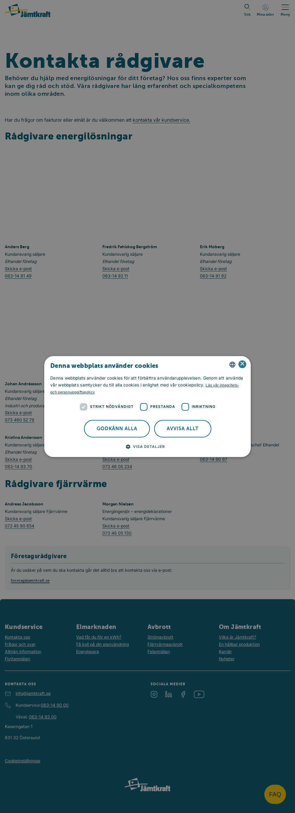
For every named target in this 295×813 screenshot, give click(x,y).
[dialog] (147, 406)
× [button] (242, 364)
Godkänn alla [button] (117, 428)
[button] (147, 446)
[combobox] (232, 364)
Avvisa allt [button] (183, 428)
